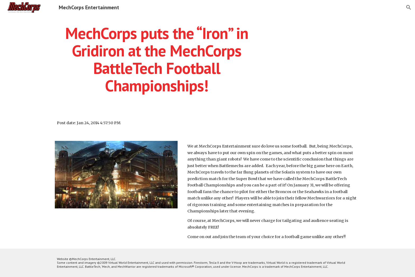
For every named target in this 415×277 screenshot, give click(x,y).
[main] (157, 59)
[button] (408, 7)
